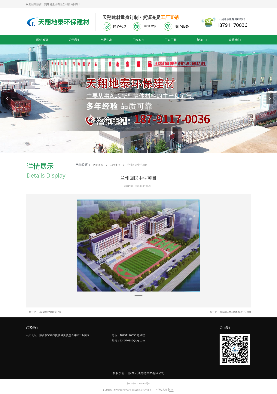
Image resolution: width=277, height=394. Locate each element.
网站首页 (98, 164)
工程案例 (115, 164)
